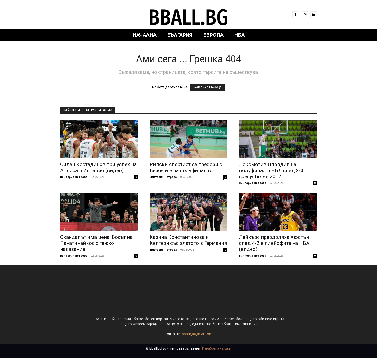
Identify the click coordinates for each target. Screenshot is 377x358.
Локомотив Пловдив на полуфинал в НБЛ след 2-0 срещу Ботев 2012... (271, 170)
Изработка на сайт (217, 348)
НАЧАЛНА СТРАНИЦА (207, 87)
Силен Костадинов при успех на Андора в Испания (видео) (98, 167)
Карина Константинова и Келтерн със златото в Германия (188, 240)
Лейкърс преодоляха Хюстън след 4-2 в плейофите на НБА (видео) (274, 243)
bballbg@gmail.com (197, 334)
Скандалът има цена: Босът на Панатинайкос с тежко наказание (96, 243)
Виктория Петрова (74, 177)
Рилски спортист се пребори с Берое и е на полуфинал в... (186, 167)
